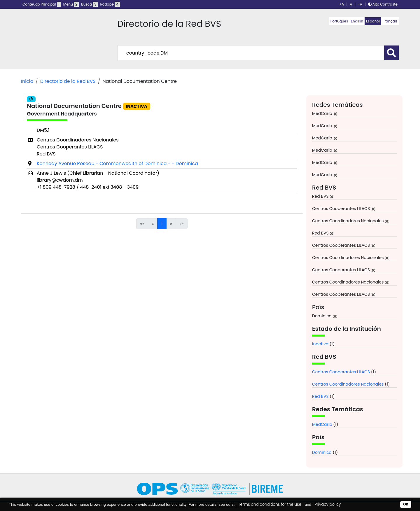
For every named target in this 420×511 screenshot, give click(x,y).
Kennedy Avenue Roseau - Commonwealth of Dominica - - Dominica (117, 163)
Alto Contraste (383, 4)
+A (341, 4)
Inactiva (320, 344)
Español (373, 21)
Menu (71, 4)
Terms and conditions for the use (269, 504)
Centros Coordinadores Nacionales (348, 384)
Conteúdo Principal (41, 4)
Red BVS (320, 396)
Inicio (27, 81)
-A (360, 4)
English (357, 21)
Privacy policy (328, 504)
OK (405, 504)
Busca (89, 4)
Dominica (322, 452)
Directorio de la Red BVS (68, 81)
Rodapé (110, 4)
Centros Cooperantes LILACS (341, 372)
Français (390, 21)
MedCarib (322, 424)
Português (339, 21)
